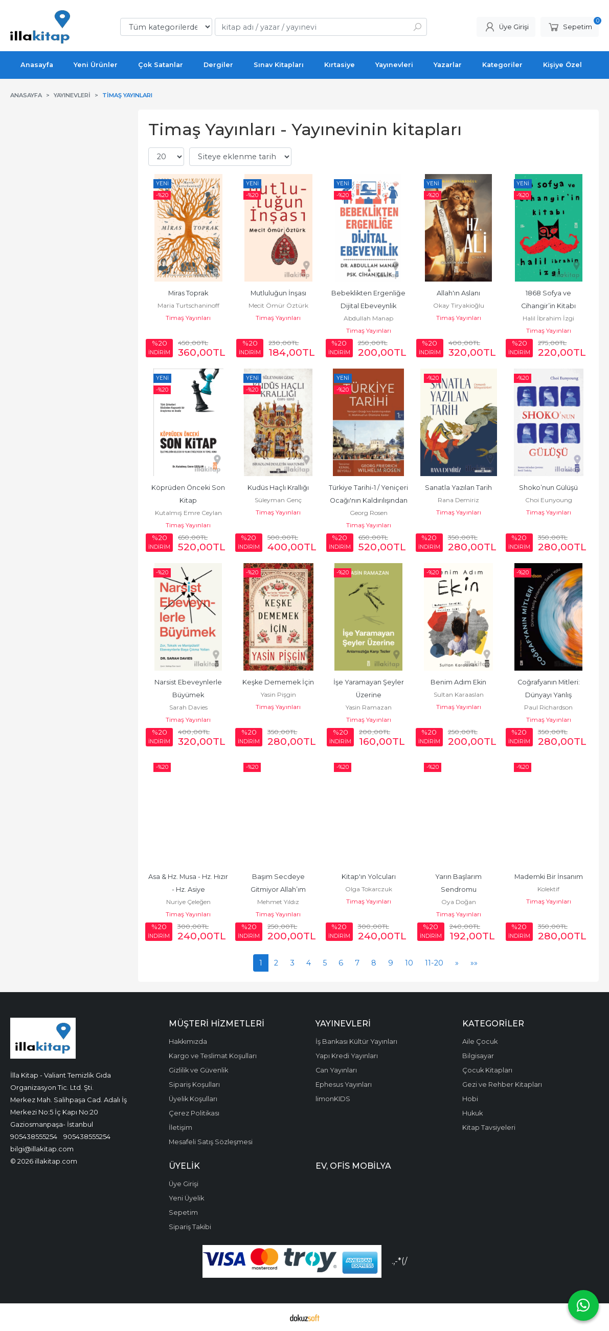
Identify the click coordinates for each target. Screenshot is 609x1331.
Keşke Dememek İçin (278, 682)
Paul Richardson (548, 707)
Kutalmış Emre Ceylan (188, 513)
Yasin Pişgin (278, 694)
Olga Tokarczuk (368, 889)
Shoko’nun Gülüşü (548, 487)
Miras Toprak (188, 293)
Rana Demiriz (458, 500)
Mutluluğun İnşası (278, 293)
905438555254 (33, 1136)
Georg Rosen (369, 513)
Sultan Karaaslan (459, 694)
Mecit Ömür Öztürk (278, 305)
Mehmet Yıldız (278, 902)
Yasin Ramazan (369, 707)
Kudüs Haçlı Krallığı (278, 487)
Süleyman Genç (278, 500)
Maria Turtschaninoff (188, 305)
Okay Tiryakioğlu (458, 305)
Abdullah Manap (368, 318)
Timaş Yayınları (188, 317)
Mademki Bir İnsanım (548, 877)
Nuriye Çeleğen (188, 902)
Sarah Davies (188, 707)
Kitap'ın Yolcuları (369, 877)
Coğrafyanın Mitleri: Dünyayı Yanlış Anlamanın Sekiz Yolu (548, 695)
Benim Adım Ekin (458, 682)
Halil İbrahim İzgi (548, 318)
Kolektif (548, 889)
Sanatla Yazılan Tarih (458, 487)
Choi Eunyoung (548, 500)
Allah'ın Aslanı (458, 293)
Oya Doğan (458, 902)
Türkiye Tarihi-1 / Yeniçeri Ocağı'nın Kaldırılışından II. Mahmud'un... (369, 500)
